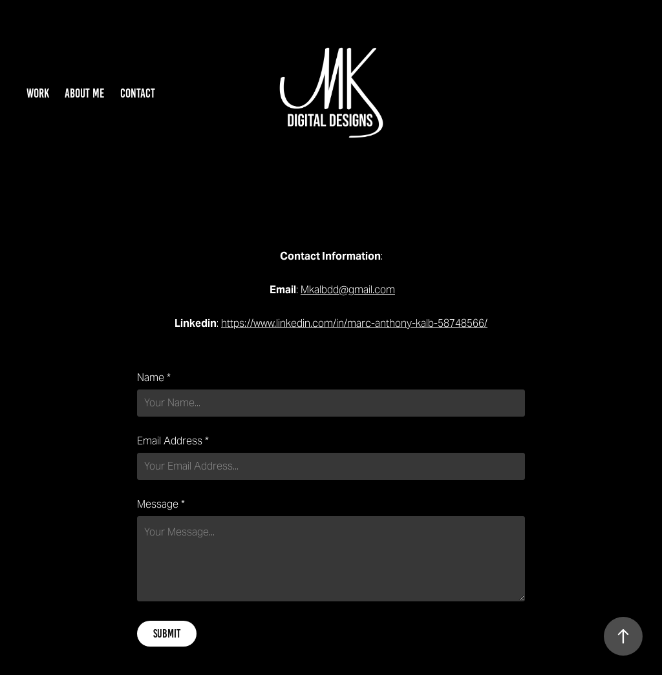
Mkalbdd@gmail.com (348, 289)
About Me (84, 93)
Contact (137, 93)
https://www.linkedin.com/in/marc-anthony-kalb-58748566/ (354, 323)
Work (38, 93)
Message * (161, 504)
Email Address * (173, 441)
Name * (154, 378)
